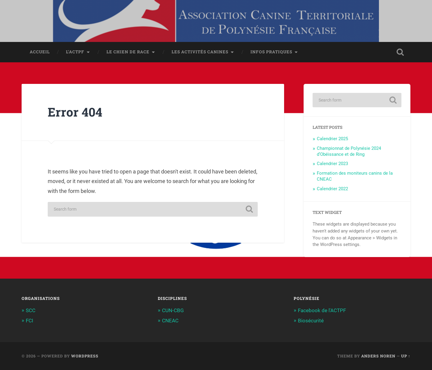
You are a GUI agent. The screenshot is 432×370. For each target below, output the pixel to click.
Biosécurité (311, 321)
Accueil (40, 52)
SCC (30, 310)
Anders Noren (378, 356)
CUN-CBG (173, 310)
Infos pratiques (271, 52)
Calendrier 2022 (332, 188)
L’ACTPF (75, 52)
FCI (29, 321)
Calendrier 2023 (332, 163)
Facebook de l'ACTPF (322, 310)
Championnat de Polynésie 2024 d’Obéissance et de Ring (349, 151)
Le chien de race (127, 52)
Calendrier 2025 (332, 138)
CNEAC (170, 321)
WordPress (84, 356)
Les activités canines (200, 52)
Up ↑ (405, 356)
